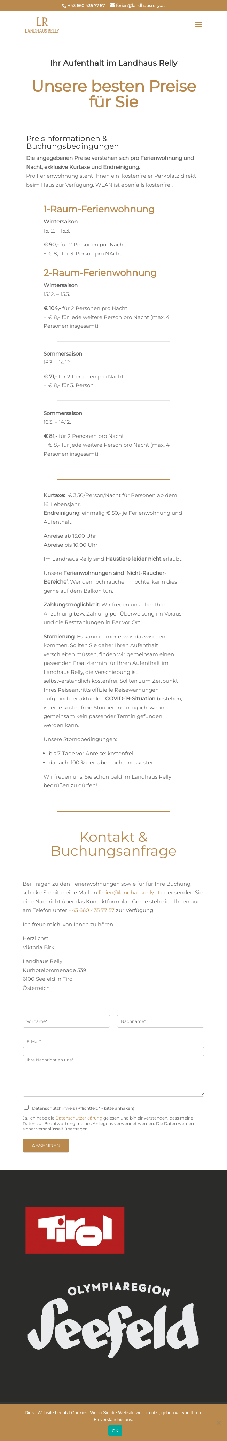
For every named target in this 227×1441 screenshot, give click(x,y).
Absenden (46, 1145)
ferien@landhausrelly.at (129, 892)
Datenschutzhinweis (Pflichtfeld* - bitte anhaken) (83, 1108)
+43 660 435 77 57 (92, 910)
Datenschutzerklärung (78, 1118)
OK (115, 1430)
